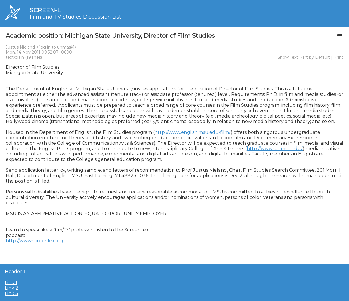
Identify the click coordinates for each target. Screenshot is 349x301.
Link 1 (11, 282)
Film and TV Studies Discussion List (75, 17)
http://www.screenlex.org (34, 240)
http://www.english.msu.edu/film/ (193, 132)
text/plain (15, 57)
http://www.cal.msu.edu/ (275, 148)
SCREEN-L (45, 10)
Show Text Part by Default (304, 57)
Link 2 (11, 288)
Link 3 (11, 293)
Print (338, 57)
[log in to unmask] (56, 47)
